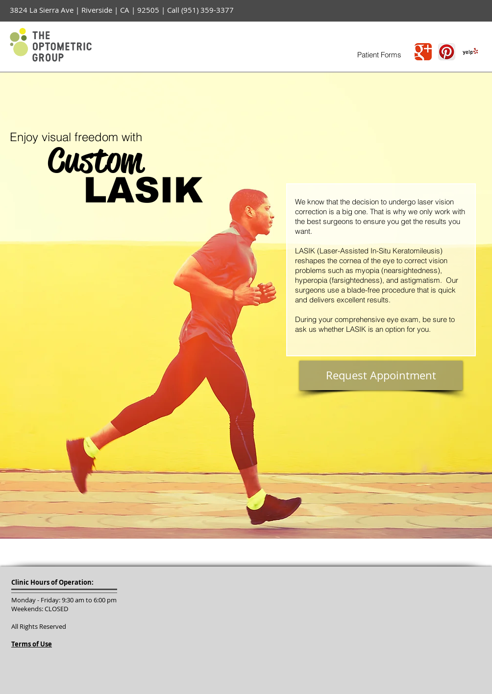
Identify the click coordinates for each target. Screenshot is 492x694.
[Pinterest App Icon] (446, 51)
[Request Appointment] (381, 375)
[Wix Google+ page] (423, 51)
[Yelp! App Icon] (470, 51)
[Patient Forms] (379, 54)
